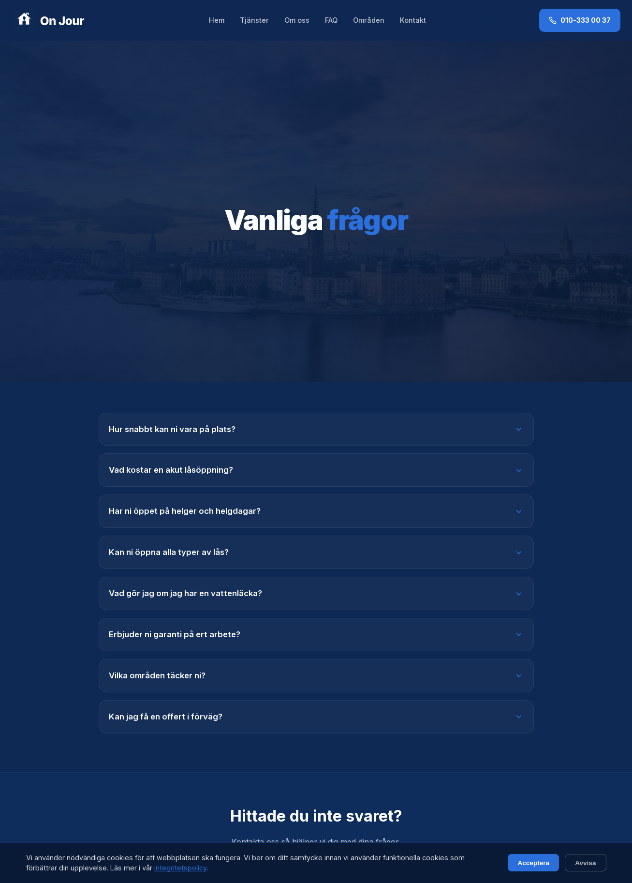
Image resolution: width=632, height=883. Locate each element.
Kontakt (413, 20)
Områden (368, 20)
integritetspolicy (180, 868)
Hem (216, 20)
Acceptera (533, 863)
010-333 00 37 (580, 20)
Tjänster (254, 20)
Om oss (296, 20)
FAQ (331, 20)
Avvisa (585, 863)
